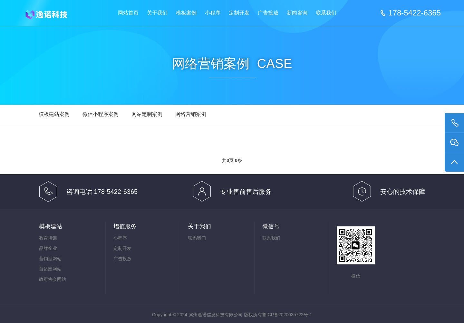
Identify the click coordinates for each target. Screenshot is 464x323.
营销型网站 (50, 258)
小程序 (212, 12)
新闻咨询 (297, 12)
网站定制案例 (146, 114)
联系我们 (326, 12)
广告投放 (268, 12)
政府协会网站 (52, 279)
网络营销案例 (190, 114)
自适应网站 (50, 268)
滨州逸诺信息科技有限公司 (51, 13)
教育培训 (48, 238)
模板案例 (186, 12)
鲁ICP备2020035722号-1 (287, 314)
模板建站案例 (54, 114)
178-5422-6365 (414, 13)
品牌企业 (48, 248)
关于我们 (157, 12)
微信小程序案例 (100, 114)
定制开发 (239, 12)
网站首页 (128, 12)
